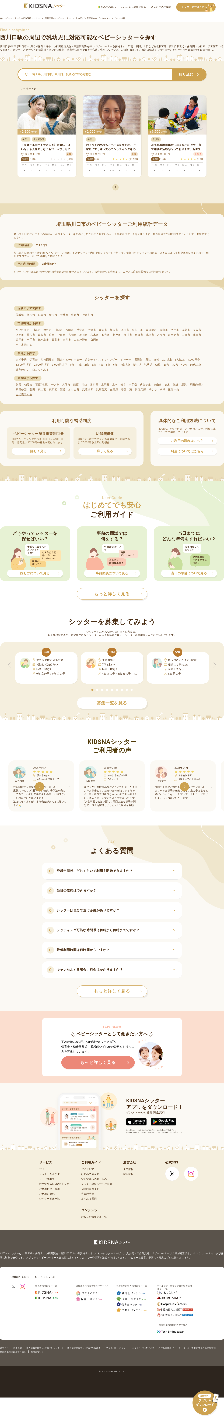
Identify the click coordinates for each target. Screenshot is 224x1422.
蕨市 (51, 334)
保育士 (34, 359)
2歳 (86, 364)
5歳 (108, 364)
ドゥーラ (126, 359)
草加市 (31, 334)
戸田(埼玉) (196, 384)
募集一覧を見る (119, 703)
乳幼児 (148, 364)
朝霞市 (83, 334)
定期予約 (21, 359)
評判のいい (23, 369)
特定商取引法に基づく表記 (13, 1352)
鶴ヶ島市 (43, 339)
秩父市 (81, 329)
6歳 (115, 364)
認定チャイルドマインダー (101, 359)
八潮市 (161, 334)
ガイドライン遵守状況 (143, 1348)
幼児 (158, 364)
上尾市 (20, 334)
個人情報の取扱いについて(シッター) (44, 1348)
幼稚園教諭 (47, 359)
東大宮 (42, 389)
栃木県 (31, 314)
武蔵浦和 (87, 389)
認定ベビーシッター (69, 359)
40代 (184, 364)
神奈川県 (87, 314)
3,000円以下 (59, 364)
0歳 (72, 364)
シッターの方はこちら (198, 7)
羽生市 (175, 329)
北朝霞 (94, 384)
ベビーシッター (103, 46)
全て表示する (24, 344)
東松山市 (137, 329)
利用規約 (17, 1348)
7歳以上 (125, 364)
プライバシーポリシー (117, 1348)
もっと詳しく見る (118, 991)
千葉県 (64, 314)
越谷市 (42, 334)
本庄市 (125, 329)
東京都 (75, 314)
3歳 (94, 364)
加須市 (114, 329)
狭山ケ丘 (145, 384)
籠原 (76, 384)
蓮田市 (197, 334)
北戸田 (105, 384)
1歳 (79, 364)
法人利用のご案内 (161, 7)
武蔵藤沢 (101, 389)
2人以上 (167, 359)
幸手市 (31, 339)
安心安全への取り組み (133, 7)
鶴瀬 (175, 384)
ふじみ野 (73, 389)
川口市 (58, 329)
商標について (37, 1352)
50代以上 (195, 364)
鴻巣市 (186, 329)
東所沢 (53, 389)
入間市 (72, 334)
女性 (156, 359)
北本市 (150, 334)
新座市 (117, 334)
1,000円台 (193, 359)
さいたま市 (23, 329)
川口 (84, 384)
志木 (167, 384)
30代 (175, 364)
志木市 (94, 334)
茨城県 (20, 314)
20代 (166, 364)
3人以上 (180, 359)
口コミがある (40, 369)
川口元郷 (140, 389)
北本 (114, 384)
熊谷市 (47, 329)
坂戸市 (20, 339)
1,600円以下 (23, 364)
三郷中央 (173, 389)
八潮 (162, 389)
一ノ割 (55, 384)
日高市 (56, 339)
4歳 (101, 364)
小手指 (133, 384)
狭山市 (164, 329)
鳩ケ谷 (153, 389)
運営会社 (4, 1348)
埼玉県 (53, 314)
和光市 (106, 334)
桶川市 (128, 334)
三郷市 (186, 334)
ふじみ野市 (81, 339)
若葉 (123, 389)
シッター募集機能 (135, 635)
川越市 (36, 329)
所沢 (184, 384)
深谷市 (197, 329)
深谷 (62, 389)
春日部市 (151, 329)
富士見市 (173, 334)
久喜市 (139, 334)
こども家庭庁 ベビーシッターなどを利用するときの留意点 (187, 1348)
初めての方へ (107, 7)
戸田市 (61, 334)
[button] (92, 690)
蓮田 (32, 389)
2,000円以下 (41, 364)
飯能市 (103, 329)
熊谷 (123, 384)
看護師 (138, 359)
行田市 (70, 329)
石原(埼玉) (41, 384)
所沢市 (92, 329)
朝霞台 (28, 384)
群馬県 (42, 314)
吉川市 (67, 339)
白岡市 (94, 339)
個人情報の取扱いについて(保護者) (84, 1348)
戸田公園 (21, 389)
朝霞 (18, 384)
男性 (148, 359)
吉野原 (114, 389)
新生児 (137, 364)
